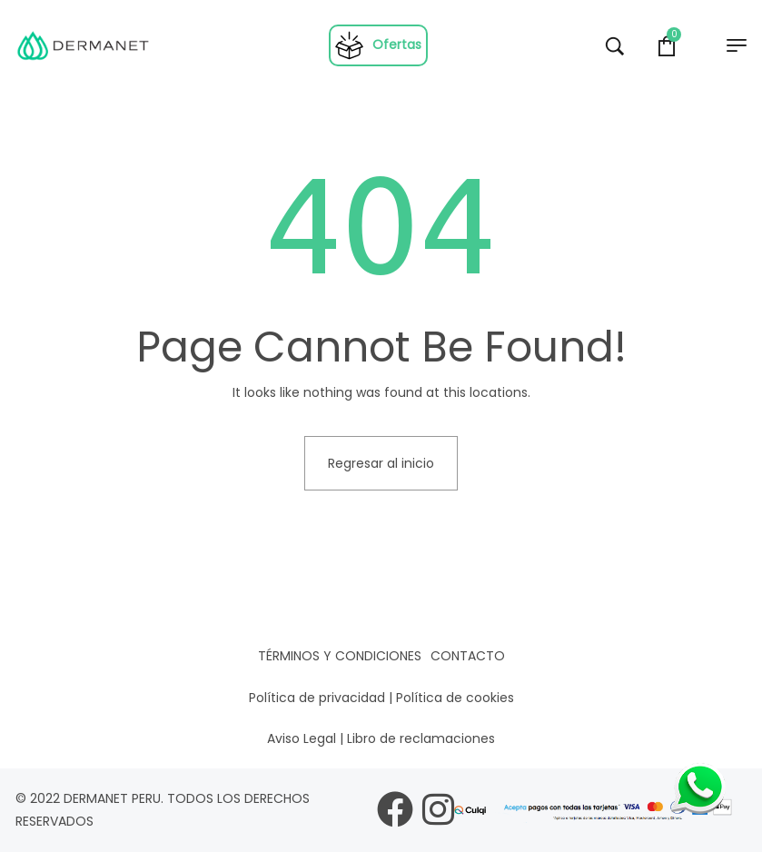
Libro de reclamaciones (421, 738)
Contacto (467, 656)
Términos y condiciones (339, 656)
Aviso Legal (301, 738)
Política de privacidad (317, 698)
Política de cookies (455, 698)
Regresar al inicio (381, 463)
